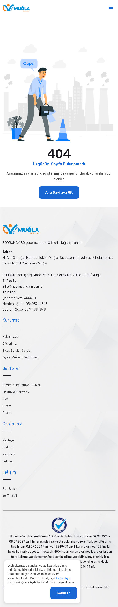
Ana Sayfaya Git (59, 192)
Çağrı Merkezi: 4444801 (20, 298)
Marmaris (9, 454)
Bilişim (7, 413)
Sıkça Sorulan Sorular (17, 350)
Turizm (7, 406)
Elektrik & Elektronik (16, 392)
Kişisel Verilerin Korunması (20, 357)
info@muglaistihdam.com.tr (23, 286)
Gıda (6, 399)
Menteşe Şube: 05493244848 (25, 304)
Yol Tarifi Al (10, 496)
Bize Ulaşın (10, 489)
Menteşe (8, 440)
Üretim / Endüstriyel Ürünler (21, 385)
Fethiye (7, 461)
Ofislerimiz (10, 343)
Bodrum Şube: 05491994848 (24, 310)
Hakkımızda (10, 336)
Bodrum (8, 447)
